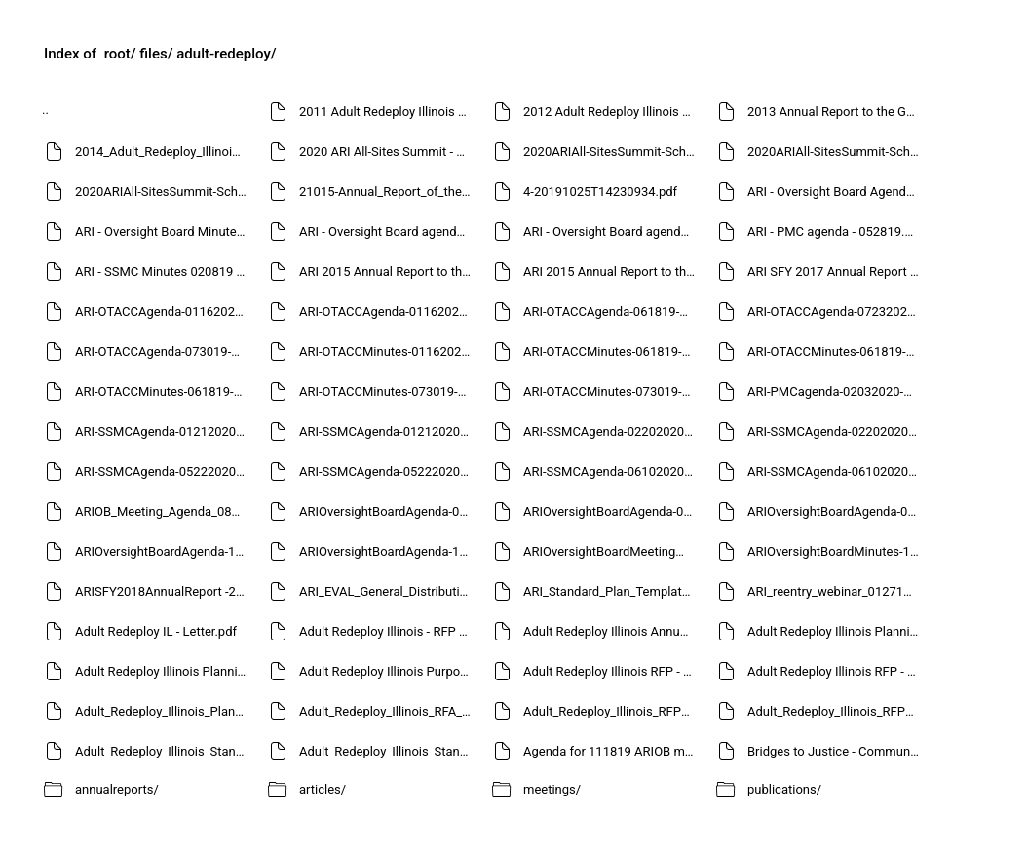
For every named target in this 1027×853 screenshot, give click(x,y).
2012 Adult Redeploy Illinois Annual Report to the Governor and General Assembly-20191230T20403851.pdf (611, 111)
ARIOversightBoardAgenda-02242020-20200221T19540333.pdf (387, 511)
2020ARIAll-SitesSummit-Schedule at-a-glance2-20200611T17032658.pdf (835, 151)
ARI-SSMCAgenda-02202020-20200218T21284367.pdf (835, 431)
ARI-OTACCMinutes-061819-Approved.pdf (163, 391)
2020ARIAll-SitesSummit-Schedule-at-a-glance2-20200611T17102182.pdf (163, 191)
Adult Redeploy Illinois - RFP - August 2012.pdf (387, 631)
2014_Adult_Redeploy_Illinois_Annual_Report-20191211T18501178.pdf (163, 151)
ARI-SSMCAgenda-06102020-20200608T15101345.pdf (611, 471)
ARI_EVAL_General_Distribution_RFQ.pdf (387, 591)
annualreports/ (117, 789)
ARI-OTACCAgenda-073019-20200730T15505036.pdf (163, 351)
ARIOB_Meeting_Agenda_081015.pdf (163, 511)
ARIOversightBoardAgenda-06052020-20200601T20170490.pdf (835, 511)
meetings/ (552, 789)
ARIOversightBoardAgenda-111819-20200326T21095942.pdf (387, 551)
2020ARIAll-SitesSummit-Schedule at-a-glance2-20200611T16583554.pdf (611, 151)
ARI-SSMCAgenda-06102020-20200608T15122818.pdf (835, 471)
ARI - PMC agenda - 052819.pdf (835, 231)
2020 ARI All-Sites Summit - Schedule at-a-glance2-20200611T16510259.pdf (387, 151)
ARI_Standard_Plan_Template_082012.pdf (611, 591)
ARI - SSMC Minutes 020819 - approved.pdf (163, 271)
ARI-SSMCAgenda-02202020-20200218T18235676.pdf (611, 431)
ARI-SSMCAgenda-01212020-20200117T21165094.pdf (163, 431)
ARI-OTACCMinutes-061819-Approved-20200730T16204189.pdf (835, 351)
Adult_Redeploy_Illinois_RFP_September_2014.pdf (835, 711)
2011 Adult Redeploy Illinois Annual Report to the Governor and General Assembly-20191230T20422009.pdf (387, 111)
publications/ (784, 789)
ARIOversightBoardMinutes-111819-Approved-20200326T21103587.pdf (835, 551)
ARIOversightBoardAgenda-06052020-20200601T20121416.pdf (611, 511)
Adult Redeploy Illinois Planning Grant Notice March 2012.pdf (163, 671)
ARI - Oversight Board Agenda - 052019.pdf (835, 191)
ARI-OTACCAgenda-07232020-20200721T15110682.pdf (835, 311)
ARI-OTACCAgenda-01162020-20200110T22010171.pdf (163, 311)
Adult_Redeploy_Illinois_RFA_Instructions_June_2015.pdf (387, 711)
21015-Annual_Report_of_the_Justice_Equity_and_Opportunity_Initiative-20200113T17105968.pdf (387, 191)
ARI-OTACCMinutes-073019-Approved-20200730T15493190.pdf (387, 391)
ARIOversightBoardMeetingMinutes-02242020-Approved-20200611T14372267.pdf (611, 551)
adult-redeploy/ (226, 53)
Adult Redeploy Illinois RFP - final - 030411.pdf (835, 671)
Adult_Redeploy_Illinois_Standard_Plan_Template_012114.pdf (163, 751)
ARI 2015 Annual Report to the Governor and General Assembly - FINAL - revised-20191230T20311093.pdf (611, 271)
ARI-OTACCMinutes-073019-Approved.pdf (611, 391)
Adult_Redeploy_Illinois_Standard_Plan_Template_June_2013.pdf (387, 751)
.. (45, 109)
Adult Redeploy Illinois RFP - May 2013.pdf (611, 671)
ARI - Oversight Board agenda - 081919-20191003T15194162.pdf (387, 231)
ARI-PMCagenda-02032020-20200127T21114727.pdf (835, 391)
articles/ (322, 789)
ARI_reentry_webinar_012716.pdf (835, 591)
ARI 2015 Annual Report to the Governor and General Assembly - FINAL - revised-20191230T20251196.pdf (387, 271)
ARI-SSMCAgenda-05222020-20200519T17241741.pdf (387, 471)
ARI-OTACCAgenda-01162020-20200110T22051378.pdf (387, 311)
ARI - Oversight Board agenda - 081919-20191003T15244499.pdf (611, 231)
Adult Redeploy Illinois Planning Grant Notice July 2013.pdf (835, 631)
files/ (155, 53)
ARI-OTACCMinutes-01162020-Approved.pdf (387, 351)
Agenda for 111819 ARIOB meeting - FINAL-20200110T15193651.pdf (611, 751)
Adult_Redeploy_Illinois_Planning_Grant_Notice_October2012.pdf (163, 711)
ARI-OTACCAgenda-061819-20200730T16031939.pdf (611, 311)
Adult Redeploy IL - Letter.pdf (156, 631)
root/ (120, 53)
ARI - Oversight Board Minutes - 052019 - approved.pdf (163, 231)
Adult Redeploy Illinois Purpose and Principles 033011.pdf (387, 671)
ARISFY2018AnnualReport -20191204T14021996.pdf (163, 591)
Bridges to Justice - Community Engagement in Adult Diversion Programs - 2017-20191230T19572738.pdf (835, 751)
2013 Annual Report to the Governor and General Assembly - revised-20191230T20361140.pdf (835, 111)
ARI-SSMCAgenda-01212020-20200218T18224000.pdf (387, 431)
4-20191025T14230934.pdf (600, 191)
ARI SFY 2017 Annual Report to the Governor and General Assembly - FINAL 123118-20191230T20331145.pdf (835, 271)
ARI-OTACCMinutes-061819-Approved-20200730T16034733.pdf (611, 351)
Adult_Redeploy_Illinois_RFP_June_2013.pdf (611, 711)
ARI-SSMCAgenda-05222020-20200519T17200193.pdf (163, 471)
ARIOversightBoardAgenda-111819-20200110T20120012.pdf (163, 551)
